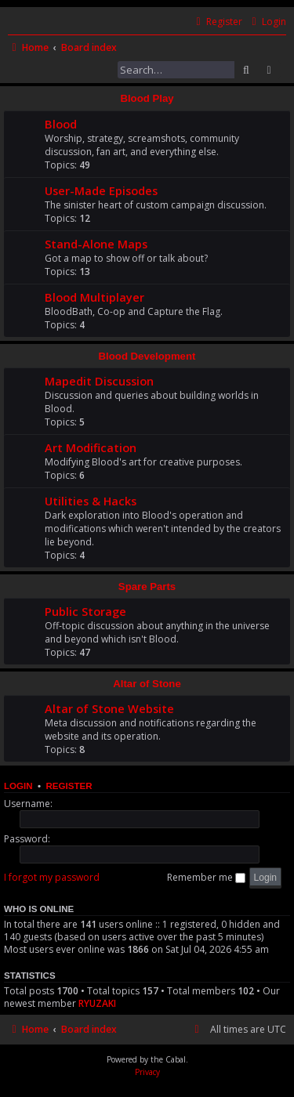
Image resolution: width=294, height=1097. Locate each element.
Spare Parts (147, 586)
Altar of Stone (146, 684)
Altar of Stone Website (109, 708)
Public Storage (85, 611)
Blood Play (146, 98)
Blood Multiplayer (94, 297)
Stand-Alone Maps (96, 244)
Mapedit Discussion (99, 381)
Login (18, 786)
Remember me (206, 877)
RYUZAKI (97, 1003)
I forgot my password (52, 877)
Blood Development (147, 356)
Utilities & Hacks (90, 501)
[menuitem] (267, 22)
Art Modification (90, 447)
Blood (61, 124)
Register (68, 786)
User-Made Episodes (101, 190)
